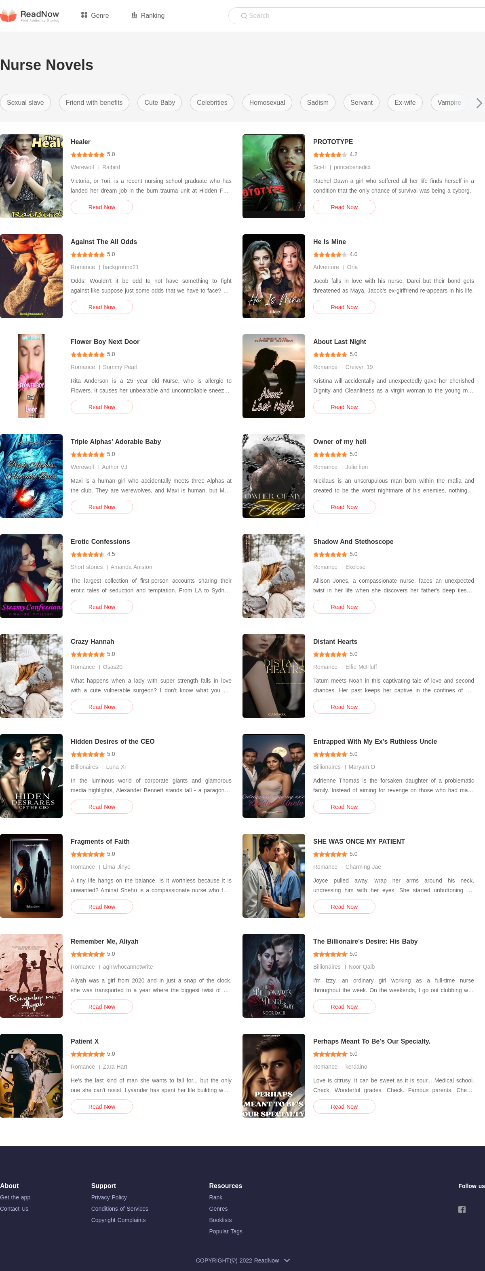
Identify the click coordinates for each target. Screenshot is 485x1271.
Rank (216, 1197)
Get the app (15, 1197)
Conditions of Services (119, 1208)
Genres (218, 1208)
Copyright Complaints (118, 1220)
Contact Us (14, 1208)
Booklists (220, 1220)
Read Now (102, 207)
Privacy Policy (109, 1197)
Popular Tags (225, 1231)
